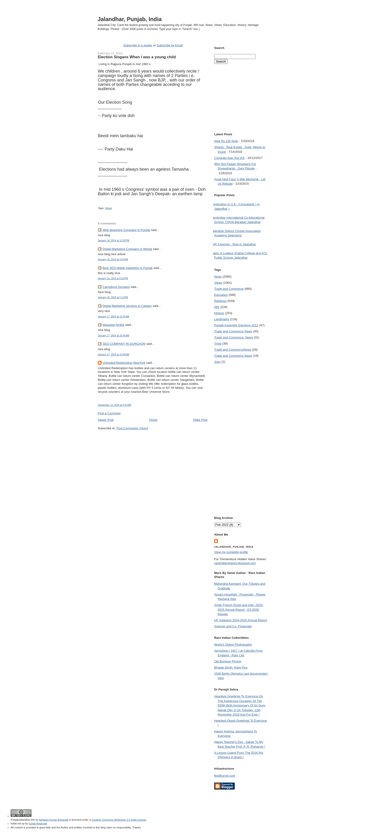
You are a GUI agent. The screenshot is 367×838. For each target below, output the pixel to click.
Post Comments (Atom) (132, 428)
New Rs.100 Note (226, 141)
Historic (219, 313)
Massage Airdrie (113, 325)
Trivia (217, 343)
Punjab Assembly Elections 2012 (236, 325)
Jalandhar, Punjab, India (130, 19)
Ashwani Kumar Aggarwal (54, 819)
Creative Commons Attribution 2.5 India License (119, 819)
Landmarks (221, 319)
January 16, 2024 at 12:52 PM (113, 240)
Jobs (217, 362)
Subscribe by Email (170, 45)
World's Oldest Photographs (233, 644)
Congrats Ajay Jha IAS (229, 158)
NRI (216, 307)
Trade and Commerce (229, 288)
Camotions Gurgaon (116, 287)
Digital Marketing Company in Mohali (127, 249)
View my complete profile (231, 552)
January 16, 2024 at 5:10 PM (113, 278)
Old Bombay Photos (227, 661)
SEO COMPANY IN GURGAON (124, 343)
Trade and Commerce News (233, 331)
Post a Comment (109, 413)
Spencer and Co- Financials (233, 626)
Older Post (200, 420)
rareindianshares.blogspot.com (235, 563)
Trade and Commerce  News (233, 337)
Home (153, 420)
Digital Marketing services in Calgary (127, 306)
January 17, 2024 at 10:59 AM (113, 354)
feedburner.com (224, 775)
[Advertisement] (152, 439)
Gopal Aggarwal (38, 823)
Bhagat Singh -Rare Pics (230, 667)
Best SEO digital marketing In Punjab (128, 268)
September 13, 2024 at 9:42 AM (114, 405)
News (218, 276)
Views (108, 208)
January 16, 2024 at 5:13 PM (113, 297)
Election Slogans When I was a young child (137, 57)
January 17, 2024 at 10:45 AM (113, 335)
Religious (220, 301)
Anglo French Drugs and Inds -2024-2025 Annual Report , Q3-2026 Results (238, 609)
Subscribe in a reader (137, 45)
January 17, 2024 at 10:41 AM (113, 316)
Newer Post (106, 420)
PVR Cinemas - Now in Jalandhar (233, 244)
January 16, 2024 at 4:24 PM (113, 259)
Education (221, 295)
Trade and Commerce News (232, 349)
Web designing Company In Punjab (126, 230)
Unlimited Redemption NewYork (124, 362)
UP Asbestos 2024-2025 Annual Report (240, 620)
